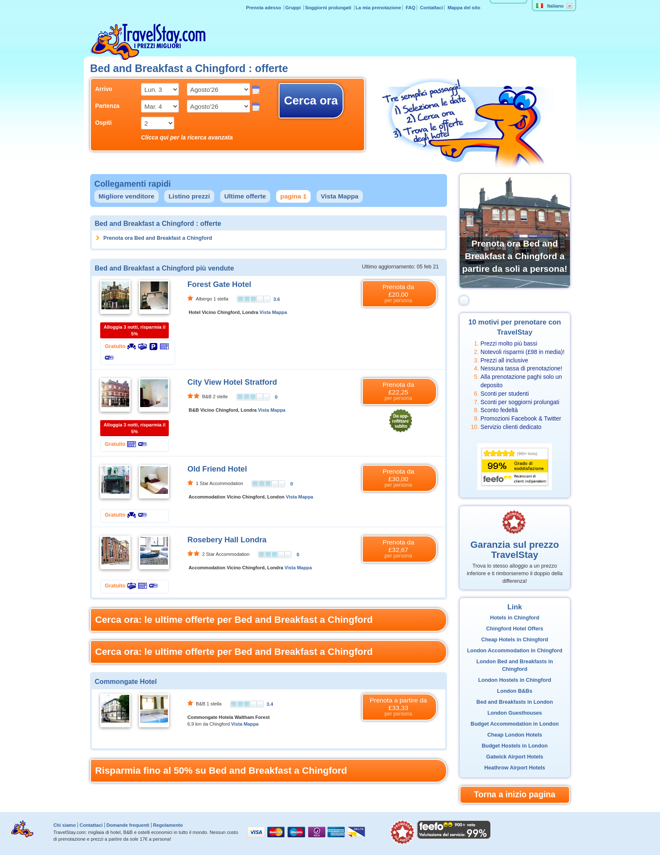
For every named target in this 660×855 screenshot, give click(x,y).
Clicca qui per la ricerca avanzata (187, 137)
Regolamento (168, 825)
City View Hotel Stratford (232, 382)
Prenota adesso (264, 7)
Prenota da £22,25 (398, 391)
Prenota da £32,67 (398, 549)
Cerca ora (311, 100)
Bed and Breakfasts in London (514, 702)
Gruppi (293, 7)
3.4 (269, 704)
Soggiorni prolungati (329, 7)
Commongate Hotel (126, 681)
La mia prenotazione (378, 7)
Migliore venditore (126, 196)
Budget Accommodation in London (515, 724)
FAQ (410, 7)
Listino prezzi (189, 196)
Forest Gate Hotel (219, 284)
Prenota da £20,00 (398, 293)
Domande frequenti (127, 825)
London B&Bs (514, 691)
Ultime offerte (245, 196)
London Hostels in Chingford (514, 680)
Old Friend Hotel (217, 469)
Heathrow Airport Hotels (514, 768)
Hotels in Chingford (514, 618)
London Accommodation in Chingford (514, 651)
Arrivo (103, 89)
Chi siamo (64, 825)
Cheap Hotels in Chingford (514, 640)
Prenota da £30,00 (398, 478)
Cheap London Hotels (514, 735)
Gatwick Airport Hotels (514, 757)
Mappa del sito (463, 7)
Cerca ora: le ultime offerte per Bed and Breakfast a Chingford (234, 619)
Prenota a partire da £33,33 (398, 707)
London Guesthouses (514, 713)
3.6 (277, 299)
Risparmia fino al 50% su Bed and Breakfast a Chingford (221, 770)
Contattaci (431, 7)
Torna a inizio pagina (514, 794)
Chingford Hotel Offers (514, 629)
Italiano (550, 5)
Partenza (107, 105)
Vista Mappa (340, 196)
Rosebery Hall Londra (226, 540)
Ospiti (103, 122)
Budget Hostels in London (515, 746)
